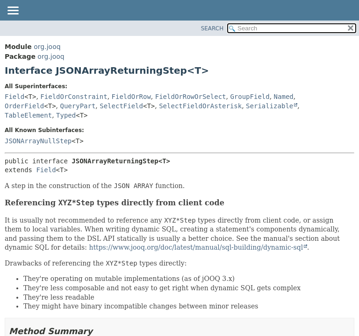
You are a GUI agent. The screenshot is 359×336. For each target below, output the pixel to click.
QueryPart (78, 106)
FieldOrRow (131, 96)
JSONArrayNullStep (38, 141)
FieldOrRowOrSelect (190, 96)
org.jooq (47, 46)
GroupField (249, 96)
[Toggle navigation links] (13, 11)
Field (14, 96)
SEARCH (212, 28)
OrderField (24, 106)
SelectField (121, 106)
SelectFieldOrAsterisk (200, 106)
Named (284, 96)
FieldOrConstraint (73, 96)
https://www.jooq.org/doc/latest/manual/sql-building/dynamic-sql (196, 247)
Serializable (269, 106)
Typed (66, 115)
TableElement (28, 115)
